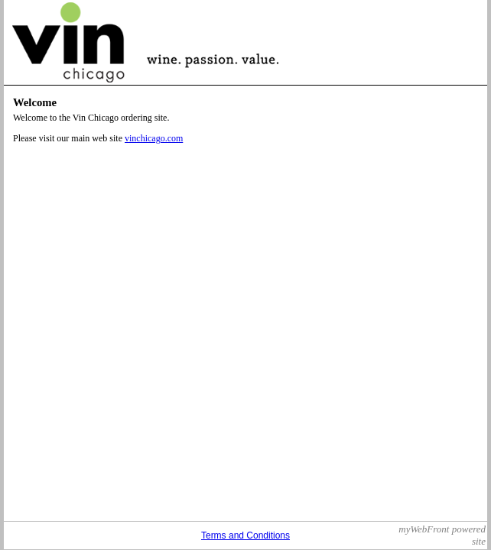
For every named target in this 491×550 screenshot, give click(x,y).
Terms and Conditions (245, 535)
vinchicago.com (154, 138)
